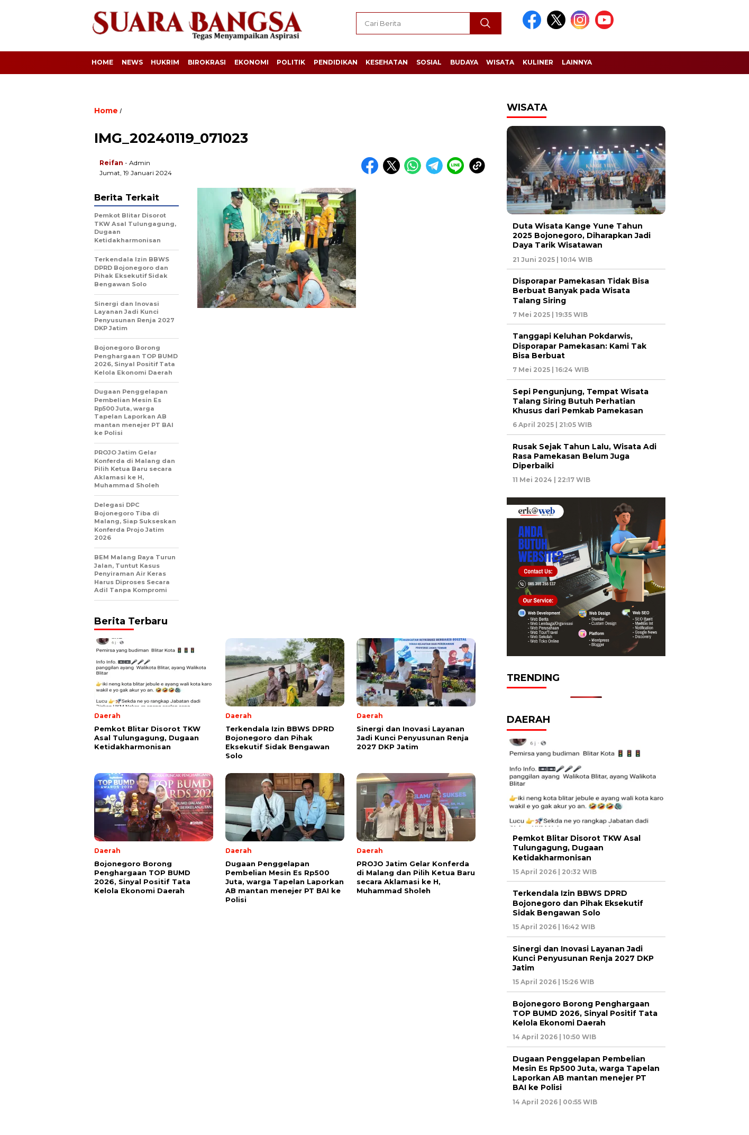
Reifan (111, 163)
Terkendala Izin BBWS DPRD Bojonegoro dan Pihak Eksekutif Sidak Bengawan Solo (578, 902)
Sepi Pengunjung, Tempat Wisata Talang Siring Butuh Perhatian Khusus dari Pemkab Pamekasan (580, 401)
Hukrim (165, 62)
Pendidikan (336, 62)
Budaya (464, 62)
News (132, 62)
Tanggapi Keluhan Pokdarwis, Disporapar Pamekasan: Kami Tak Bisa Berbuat (579, 345)
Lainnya (577, 62)
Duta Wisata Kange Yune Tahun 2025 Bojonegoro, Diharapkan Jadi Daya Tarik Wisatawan (582, 235)
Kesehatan (387, 62)
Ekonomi (251, 62)
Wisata (500, 62)
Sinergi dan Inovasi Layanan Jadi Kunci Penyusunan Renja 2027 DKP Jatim (583, 958)
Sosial (429, 62)
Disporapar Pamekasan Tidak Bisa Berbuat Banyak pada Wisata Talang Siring (581, 290)
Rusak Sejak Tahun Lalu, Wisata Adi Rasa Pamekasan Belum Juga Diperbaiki (584, 456)
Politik (291, 62)
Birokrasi (207, 62)
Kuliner (538, 62)
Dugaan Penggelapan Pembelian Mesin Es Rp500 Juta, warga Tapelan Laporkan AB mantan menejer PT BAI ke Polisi (586, 1073)
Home (102, 62)
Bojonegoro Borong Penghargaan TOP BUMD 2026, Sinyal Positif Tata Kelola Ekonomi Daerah (585, 1013)
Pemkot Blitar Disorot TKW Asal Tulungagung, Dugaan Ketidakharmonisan (577, 847)
